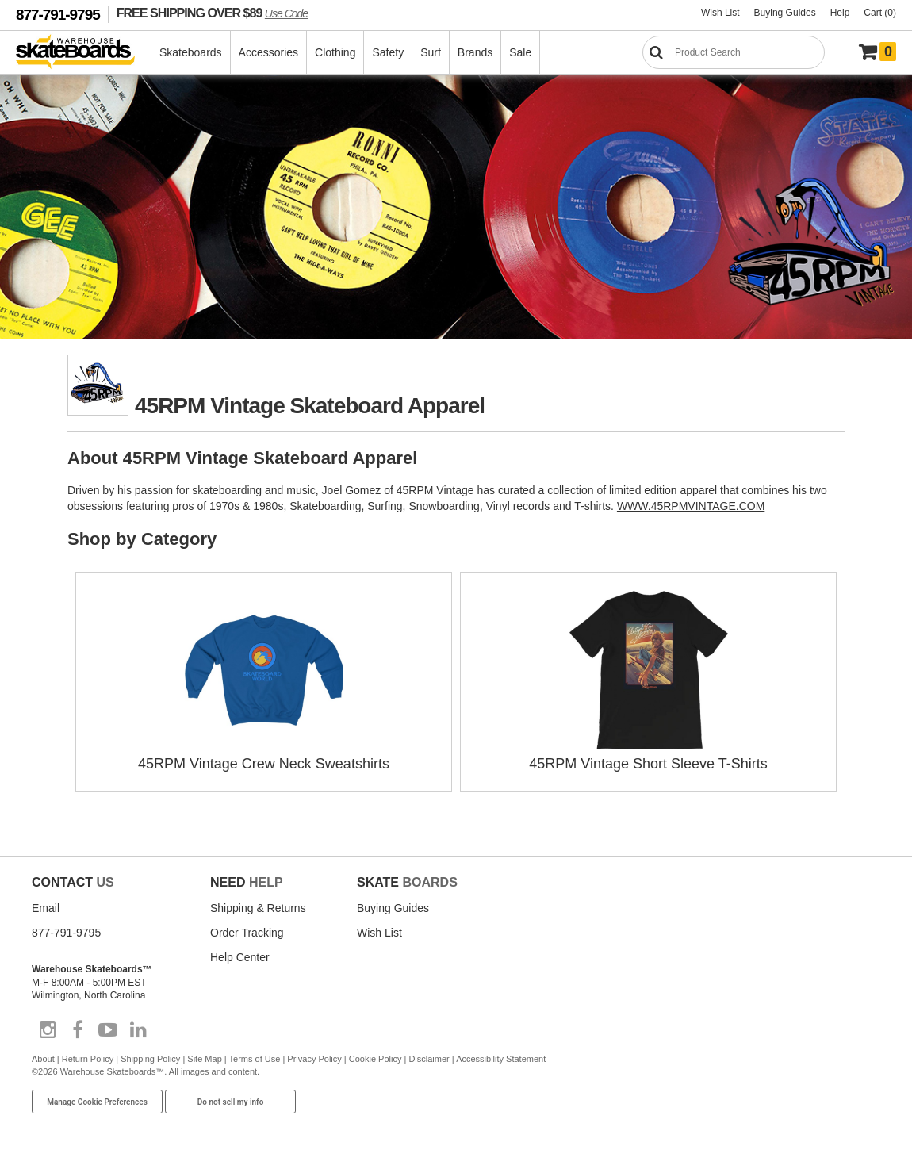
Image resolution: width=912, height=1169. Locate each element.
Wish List (720, 12)
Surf (430, 52)
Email (45, 908)
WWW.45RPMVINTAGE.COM (690, 506)
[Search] (733, 52)
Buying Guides (785, 12)
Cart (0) (880, 12)
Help (840, 12)
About (43, 1059)
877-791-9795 (58, 14)
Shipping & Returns (258, 908)
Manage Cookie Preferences (97, 1102)
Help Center (240, 957)
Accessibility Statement (501, 1059)
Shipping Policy (150, 1059)
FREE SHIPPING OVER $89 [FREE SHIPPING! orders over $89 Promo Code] (212, 13)
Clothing (335, 52)
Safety (388, 52)
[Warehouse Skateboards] (83, 53)
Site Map (204, 1059)
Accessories (268, 52)
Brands (475, 52)
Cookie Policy (375, 1059)
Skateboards (190, 52)
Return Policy (87, 1059)
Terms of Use (255, 1059)
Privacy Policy (314, 1059)
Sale (520, 52)
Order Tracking (247, 932)
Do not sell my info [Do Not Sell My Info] (230, 1102)
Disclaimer (428, 1059)
